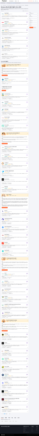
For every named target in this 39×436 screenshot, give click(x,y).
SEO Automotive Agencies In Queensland (20, 5)
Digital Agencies (4, 5)
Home (1, 5)
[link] (16, 1)
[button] (27, 13)
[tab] (2, 417)
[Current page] (8, 413)
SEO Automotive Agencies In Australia (11, 5)
